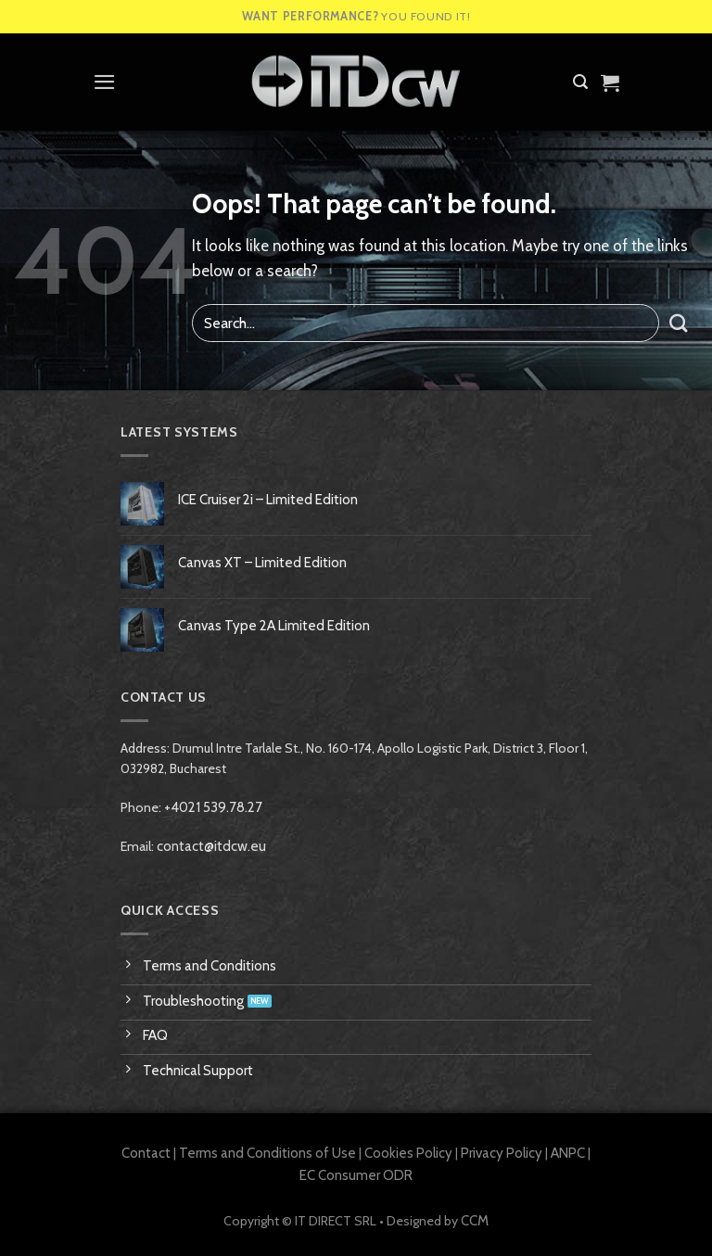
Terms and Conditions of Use (267, 1153)
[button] (105, 82)
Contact (146, 1153)
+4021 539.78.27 (213, 807)
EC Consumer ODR (356, 1175)
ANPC (568, 1153)
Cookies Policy (408, 1153)
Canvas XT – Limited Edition (262, 562)
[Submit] (678, 323)
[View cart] (610, 82)
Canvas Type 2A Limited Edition (274, 625)
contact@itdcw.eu (211, 846)
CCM (475, 1220)
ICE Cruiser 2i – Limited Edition (268, 499)
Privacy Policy (501, 1153)
